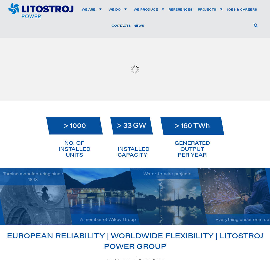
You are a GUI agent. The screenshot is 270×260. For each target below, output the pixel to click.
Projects (207, 9)
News (138, 25)
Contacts (121, 25)
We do (114, 9)
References (180, 9)
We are (88, 9)
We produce (146, 9)
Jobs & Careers (242, 9)
